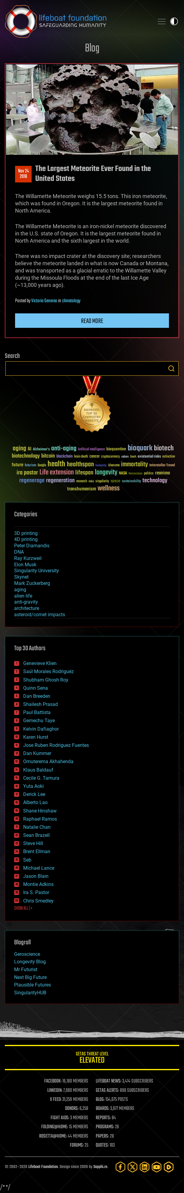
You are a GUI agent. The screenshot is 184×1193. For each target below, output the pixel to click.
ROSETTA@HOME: (53, 1136)
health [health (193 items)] (56, 464)
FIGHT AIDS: (60, 1118)
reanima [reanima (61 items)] (162, 473)
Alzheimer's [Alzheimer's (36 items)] (41, 449)
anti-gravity (26, 602)
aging (20, 589)
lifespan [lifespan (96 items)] (84, 472)
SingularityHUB (30, 993)
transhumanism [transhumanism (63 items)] (81, 489)
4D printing (26, 539)
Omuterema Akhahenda (48, 761)
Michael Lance (38, 868)
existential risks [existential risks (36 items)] (149, 457)
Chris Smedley (38, 901)
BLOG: (100, 1100)
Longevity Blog (30, 962)
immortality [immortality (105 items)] (134, 464)
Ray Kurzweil (28, 558)
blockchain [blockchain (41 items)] (64, 456)
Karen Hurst (35, 737)
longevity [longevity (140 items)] (106, 473)
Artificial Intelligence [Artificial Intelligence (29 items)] (91, 450)
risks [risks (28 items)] (91, 481)
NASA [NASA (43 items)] (123, 473)
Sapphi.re (100, 1166)
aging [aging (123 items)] (19, 448)
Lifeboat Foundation (43, 1166)
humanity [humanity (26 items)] (101, 466)
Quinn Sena (35, 688)
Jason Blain (35, 876)
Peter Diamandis (31, 545)
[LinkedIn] (144, 1167)
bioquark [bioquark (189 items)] (140, 448)
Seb (27, 860)
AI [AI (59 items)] (29, 449)
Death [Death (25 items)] (133, 456)
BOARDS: (102, 1109)
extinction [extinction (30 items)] (168, 457)
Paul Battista (37, 712)
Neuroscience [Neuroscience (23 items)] (135, 474)
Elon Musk (25, 564)
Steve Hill (33, 843)
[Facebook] (120, 1167)
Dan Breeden (36, 696)
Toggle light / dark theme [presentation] (174, 21)
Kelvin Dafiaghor (41, 729)
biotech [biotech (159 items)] (164, 448)
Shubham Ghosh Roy (45, 680)
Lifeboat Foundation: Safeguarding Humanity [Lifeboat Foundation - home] (77, 21)
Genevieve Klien (40, 663)
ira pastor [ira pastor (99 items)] (27, 472)
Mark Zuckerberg (32, 583)
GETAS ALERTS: (107, 1091)
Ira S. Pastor (36, 892)
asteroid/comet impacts (39, 614)
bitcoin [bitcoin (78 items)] (48, 456)
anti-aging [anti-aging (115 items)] (63, 448)
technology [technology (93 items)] (154, 480)
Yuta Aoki (33, 786)
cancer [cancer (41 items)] (94, 456)
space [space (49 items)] (115, 480)
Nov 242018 (23, 174)
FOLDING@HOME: (54, 1127)
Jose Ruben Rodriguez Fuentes (56, 745)
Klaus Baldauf (38, 770)
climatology (71, 301)
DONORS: (72, 1109)
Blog (92, 48)
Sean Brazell (36, 835)
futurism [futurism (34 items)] (30, 466)
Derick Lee (34, 794)
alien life (23, 596)
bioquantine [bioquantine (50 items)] (116, 449)
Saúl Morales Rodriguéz (48, 671)
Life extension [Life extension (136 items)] (56, 473)
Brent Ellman (36, 851)
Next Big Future (30, 977)
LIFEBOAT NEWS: (108, 1081)
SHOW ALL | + (23, 908)
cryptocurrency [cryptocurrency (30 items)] (110, 457)
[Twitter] (132, 1167)
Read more (92, 321)
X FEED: (55, 1100)
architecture (26, 608)
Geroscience (27, 954)
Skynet (21, 577)
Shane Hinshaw (40, 811)
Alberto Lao (35, 802)
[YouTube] (156, 1167)
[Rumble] (168, 1167)
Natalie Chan (37, 827)
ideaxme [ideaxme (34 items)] (114, 466)
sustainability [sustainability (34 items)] (131, 482)
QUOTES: (102, 1145)
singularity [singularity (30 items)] (102, 481)
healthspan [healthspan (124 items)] (80, 464)
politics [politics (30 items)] (149, 474)
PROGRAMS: (105, 1127)
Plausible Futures (32, 985)
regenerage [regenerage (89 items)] (32, 480)
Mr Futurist (25, 969)
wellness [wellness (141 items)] (109, 488)
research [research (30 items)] (81, 481)
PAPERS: (102, 1136)
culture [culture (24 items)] (125, 456)
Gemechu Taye (39, 720)
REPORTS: (103, 1118)
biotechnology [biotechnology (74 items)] (26, 456)
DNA (19, 552)
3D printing (26, 533)
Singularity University (36, 570)
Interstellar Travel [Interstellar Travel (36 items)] (162, 465)
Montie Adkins (38, 884)
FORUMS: (77, 1145)
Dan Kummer (37, 753)
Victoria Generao (44, 301)
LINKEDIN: (54, 1091)
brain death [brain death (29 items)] (81, 457)
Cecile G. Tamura (41, 778)
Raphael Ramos (40, 819)
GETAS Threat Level (92, 1058)
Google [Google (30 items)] (42, 466)
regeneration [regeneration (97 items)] (60, 480)
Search (171, 368)
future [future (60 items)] (17, 465)
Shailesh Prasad (40, 704)
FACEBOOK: (52, 1081)
